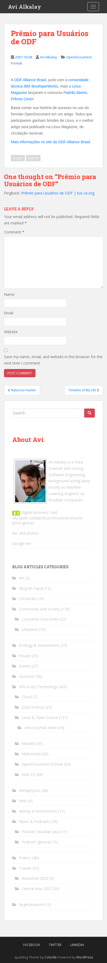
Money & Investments (38, 811)
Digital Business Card (34, 512)
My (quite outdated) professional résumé (47, 517)
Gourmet (26, 676)
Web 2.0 (28, 774)
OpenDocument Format (42, 764)
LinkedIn (77, 945)
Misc (23, 800)
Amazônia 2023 (35, 878)
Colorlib (50, 957)
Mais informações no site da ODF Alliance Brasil (50, 142)
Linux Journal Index (40, 727)
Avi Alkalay (24, 6)
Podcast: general (36, 841)
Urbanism (30, 629)
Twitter (55, 945)
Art (21, 577)
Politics (25, 857)
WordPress (84, 957)
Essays (25, 655)
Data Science (33, 707)
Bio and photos (25, 533)
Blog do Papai (31, 588)
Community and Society (39, 608)
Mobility (28, 743)
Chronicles (28, 598)
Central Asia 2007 (37, 888)
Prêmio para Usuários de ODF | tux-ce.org (57, 193)
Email (8, 312)
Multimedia (31, 753)
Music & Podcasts (34, 821)
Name (9, 294)
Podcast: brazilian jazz (41, 831)
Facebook (31, 945)
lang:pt (18, 158)
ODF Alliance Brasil (30, 80)
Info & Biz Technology (38, 686)
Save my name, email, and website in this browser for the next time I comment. (53, 360)
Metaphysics (30, 790)
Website (11, 331)
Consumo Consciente (40, 619)
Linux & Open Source (40, 717)
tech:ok (33, 158)
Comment (14, 232)
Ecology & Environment (39, 645)
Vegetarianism (31, 904)
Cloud (27, 696)
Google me (21, 543)
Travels (25, 868)
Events (24, 666)
